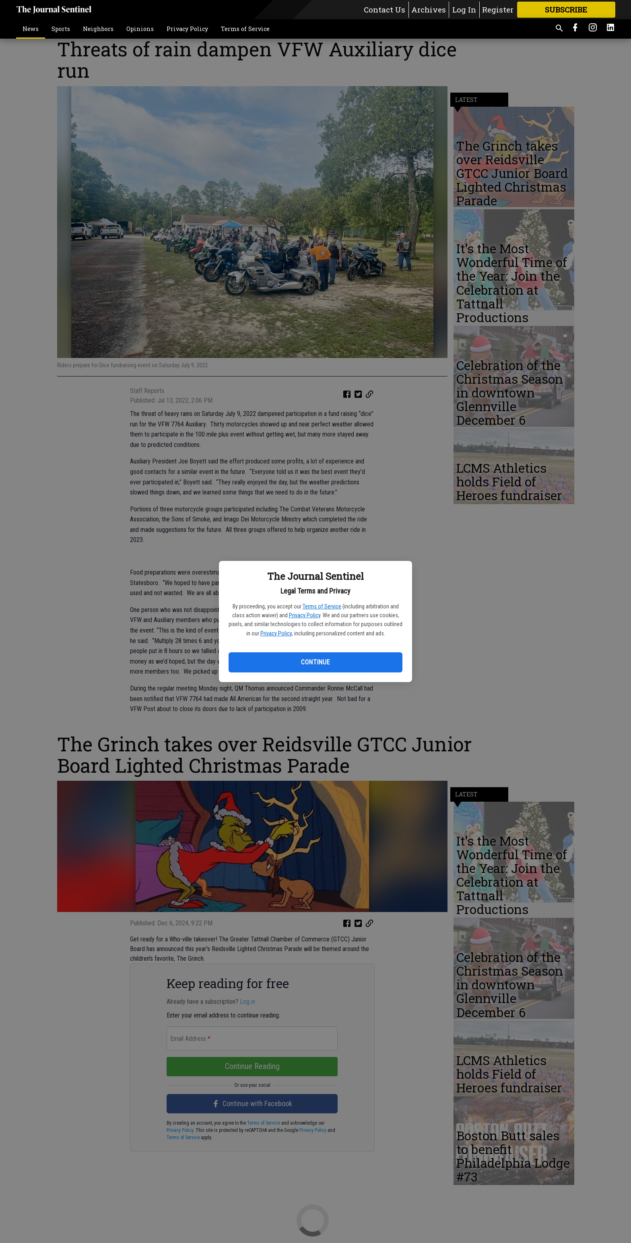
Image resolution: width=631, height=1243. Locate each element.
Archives (428, 9)
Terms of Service (322, 606)
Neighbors (98, 29)
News (31, 29)
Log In (464, 9)
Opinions (140, 29)
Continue (315, 662)
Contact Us (384, 9)
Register (497, 9)
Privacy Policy (304, 615)
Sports (61, 29)
